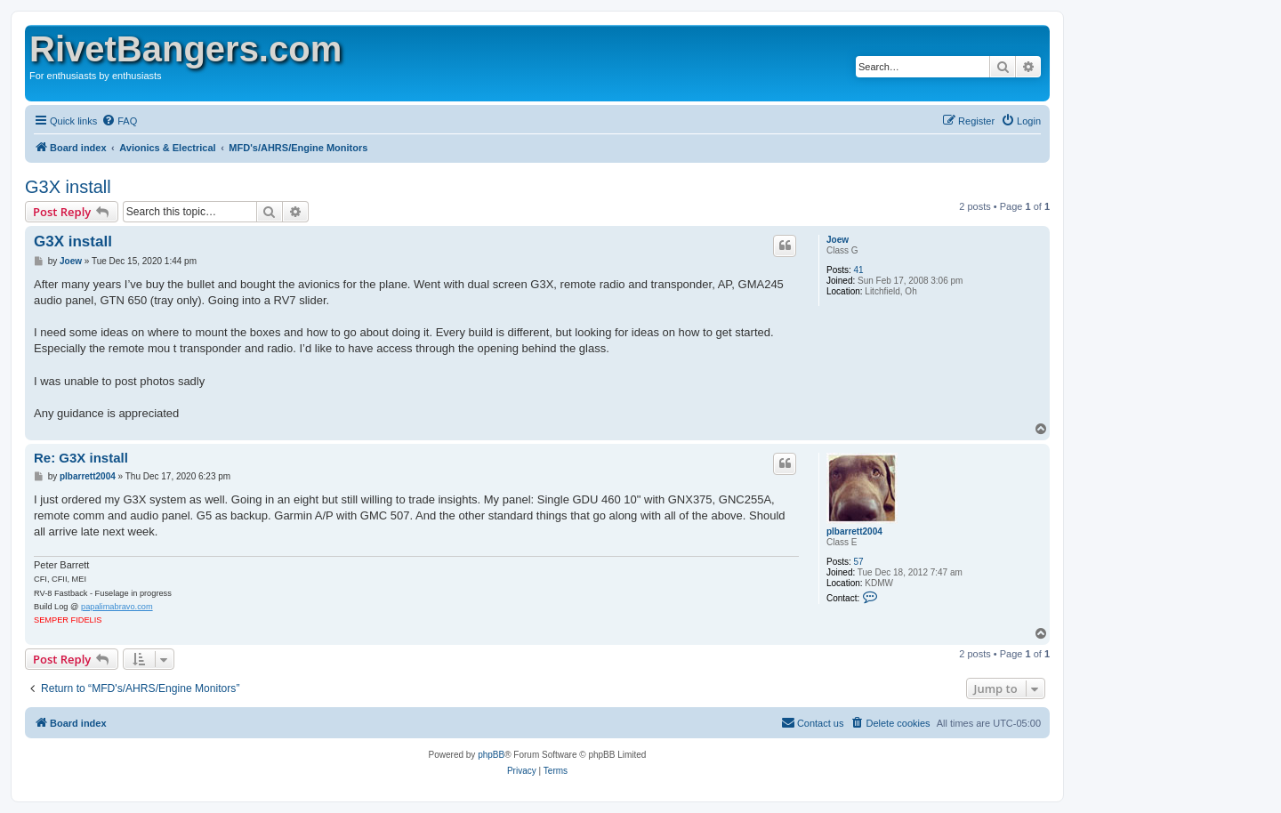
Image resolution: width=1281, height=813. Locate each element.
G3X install (68, 187)
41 (859, 270)
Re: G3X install (81, 457)
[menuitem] (119, 121)
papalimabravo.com (117, 606)
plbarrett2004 (854, 531)
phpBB (491, 755)
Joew (837, 240)
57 (859, 562)
